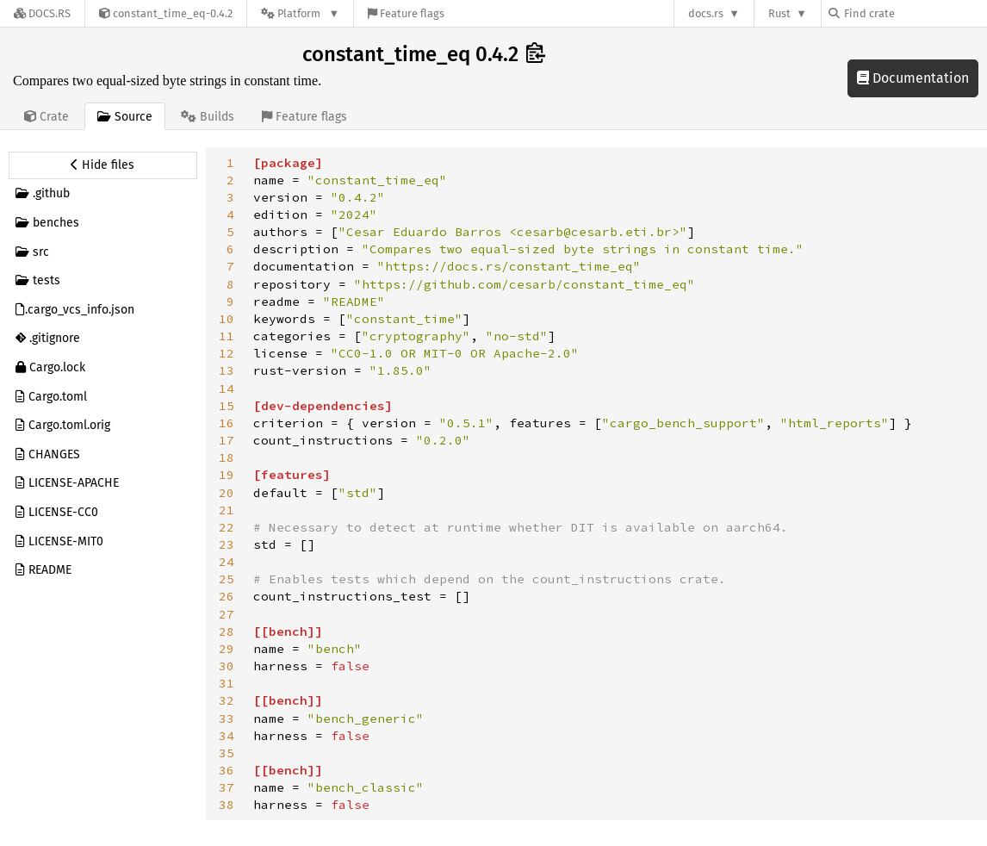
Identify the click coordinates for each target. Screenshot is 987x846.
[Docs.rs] (42, 13)
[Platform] (300, 13)
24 (226, 561)
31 (226, 683)
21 (226, 510)
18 (226, 457)
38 (226, 804)
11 (226, 336)
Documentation (913, 78)
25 (226, 579)
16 (226, 423)
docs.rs (705, 13)
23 (226, 544)
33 (226, 718)
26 (226, 596)
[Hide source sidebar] (102, 165)
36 (226, 770)
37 (226, 787)
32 (226, 700)
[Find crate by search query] (914, 13)
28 (226, 631)
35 (226, 753)
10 (226, 319)
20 (226, 493)
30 (226, 666)
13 (226, 370)
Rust (779, 13)
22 (226, 527)
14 (226, 388)
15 (226, 406)
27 (226, 614)
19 (226, 474)
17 (226, 440)
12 (226, 353)
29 (226, 648)
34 (226, 735)
